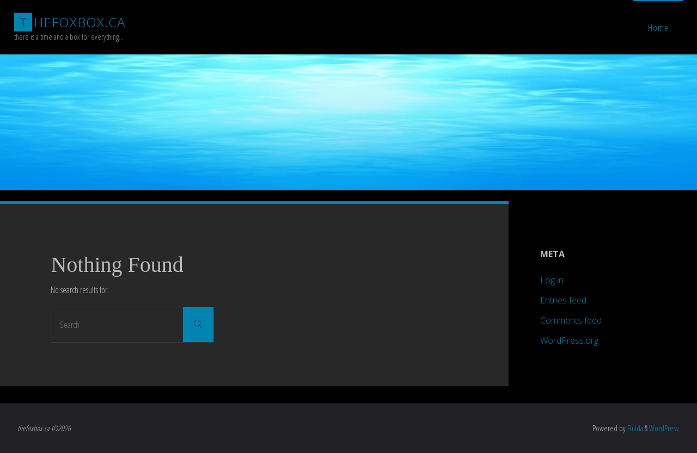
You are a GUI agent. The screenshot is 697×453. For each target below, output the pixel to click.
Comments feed (571, 320)
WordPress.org (569, 340)
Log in (552, 280)
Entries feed (563, 300)
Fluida (634, 428)
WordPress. (664, 428)
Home (658, 27)
